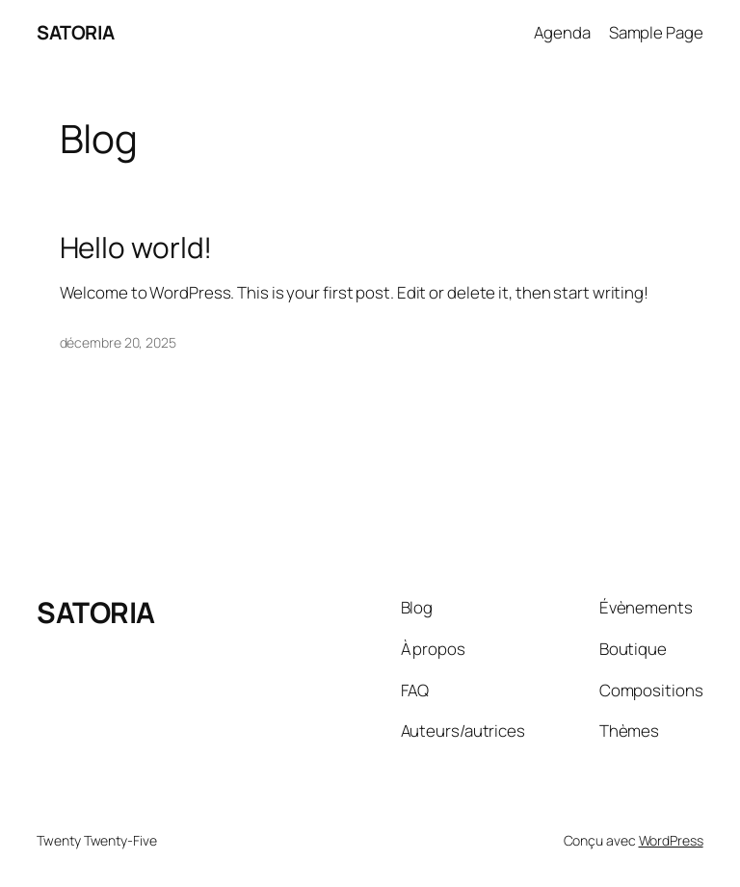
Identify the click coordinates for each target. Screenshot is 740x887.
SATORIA (76, 32)
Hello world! (136, 247)
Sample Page (656, 32)
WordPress (671, 840)
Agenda (562, 32)
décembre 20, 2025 (118, 342)
